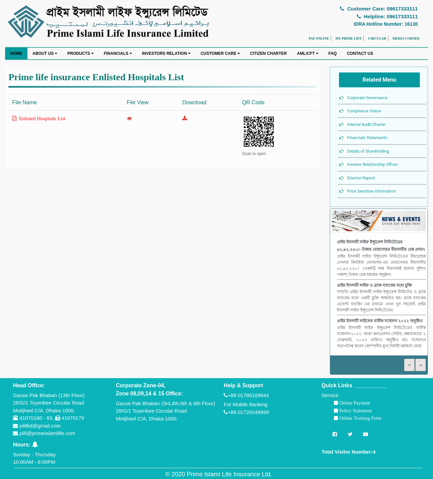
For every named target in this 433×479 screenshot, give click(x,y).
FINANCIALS (118, 53)
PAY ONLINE (319, 38)
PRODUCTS (80, 53)
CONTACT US (360, 53)
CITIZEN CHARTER (268, 53)
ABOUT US (44, 53)
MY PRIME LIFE (348, 38)
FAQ (332, 53)
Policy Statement (355, 410)
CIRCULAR (377, 38)
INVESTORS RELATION (166, 53)
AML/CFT (307, 53)
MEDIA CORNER (405, 38)
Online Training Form (359, 418)
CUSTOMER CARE (220, 53)
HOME (16, 53)
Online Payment (354, 402)
